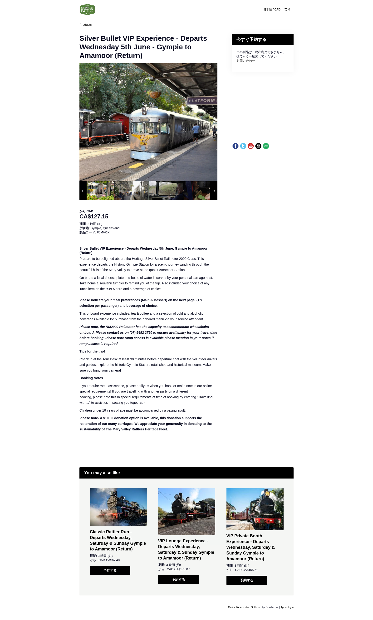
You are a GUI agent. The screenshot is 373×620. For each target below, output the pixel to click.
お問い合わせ (245, 60)
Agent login (287, 607)
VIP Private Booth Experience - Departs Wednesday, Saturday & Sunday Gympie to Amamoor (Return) (250, 547)
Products (85, 24)
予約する (110, 570)
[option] (96, 190)
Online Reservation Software (244, 607)
